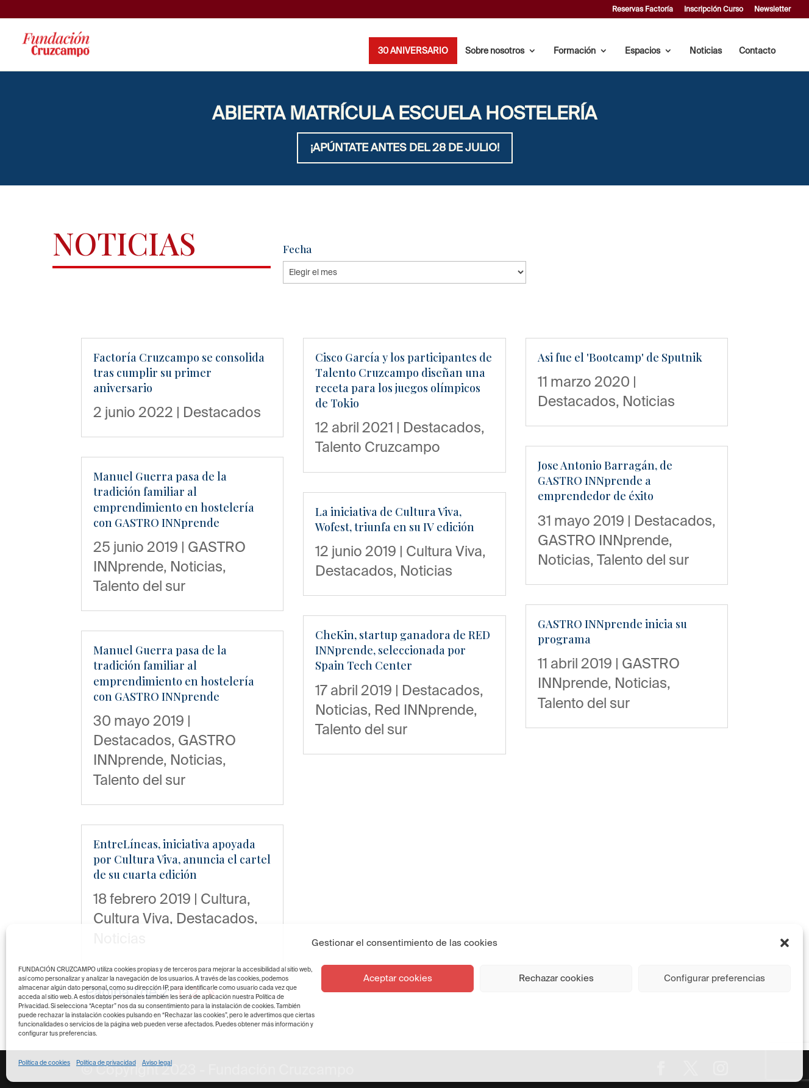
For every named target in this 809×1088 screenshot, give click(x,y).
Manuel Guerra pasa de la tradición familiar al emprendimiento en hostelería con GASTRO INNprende (173, 499)
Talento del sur (139, 585)
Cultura (224, 898)
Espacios (642, 50)
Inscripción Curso (713, 9)
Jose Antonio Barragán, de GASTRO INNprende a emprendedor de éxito (605, 480)
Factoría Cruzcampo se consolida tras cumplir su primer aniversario (179, 372)
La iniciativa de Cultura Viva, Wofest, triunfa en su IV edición (394, 519)
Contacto (757, 50)
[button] (785, 943)
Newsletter (772, 9)
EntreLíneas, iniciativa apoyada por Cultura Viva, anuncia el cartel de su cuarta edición (182, 859)
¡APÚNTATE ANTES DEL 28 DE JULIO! (404, 147)
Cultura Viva (131, 918)
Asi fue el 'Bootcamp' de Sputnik (620, 357)
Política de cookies (44, 1062)
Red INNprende (424, 709)
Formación (575, 50)
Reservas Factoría (642, 9)
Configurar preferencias (714, 978)
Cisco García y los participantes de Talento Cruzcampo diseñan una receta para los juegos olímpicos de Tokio (403, 380)
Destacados (222, 412)
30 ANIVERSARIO (413, 50)
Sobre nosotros (494, 50)
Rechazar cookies (556, 978)
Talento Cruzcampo (377, 446)
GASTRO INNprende (603, 540)
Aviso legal (157, 1062)
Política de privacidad (106, 1062)
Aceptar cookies (397, 978)
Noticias (706, 50)
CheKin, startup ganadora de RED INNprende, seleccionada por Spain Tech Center (402, 650)
